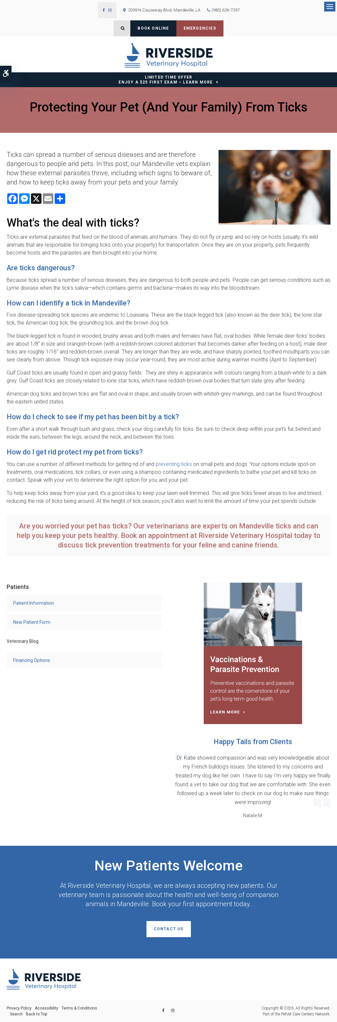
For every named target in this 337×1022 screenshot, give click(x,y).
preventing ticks (174, 464)
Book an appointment (155, 535)
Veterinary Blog (23, 641)
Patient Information (33, 603)
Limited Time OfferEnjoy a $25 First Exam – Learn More (165, 80)
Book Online (153, 28)
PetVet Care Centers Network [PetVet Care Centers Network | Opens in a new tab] (305, 1014)
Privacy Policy (19, 1008)
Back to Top (36, 1014)
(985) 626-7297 (226, 10)
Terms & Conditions (79, 1008)
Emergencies (200, 28)
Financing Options (31, 660)
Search (16, 1014)
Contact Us (169, 929)
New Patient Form (31, 622)
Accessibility (46, 1008)
